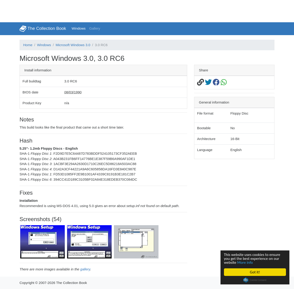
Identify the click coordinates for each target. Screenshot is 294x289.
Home (27, 45)
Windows (79, 28)
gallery (85, 269)
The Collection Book (43, 28)
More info (245, 262)
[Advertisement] (83, 10)
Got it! (255, 272)
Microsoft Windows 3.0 (73, 45)
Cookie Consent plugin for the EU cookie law (254, 280)
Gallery (94, 28)
